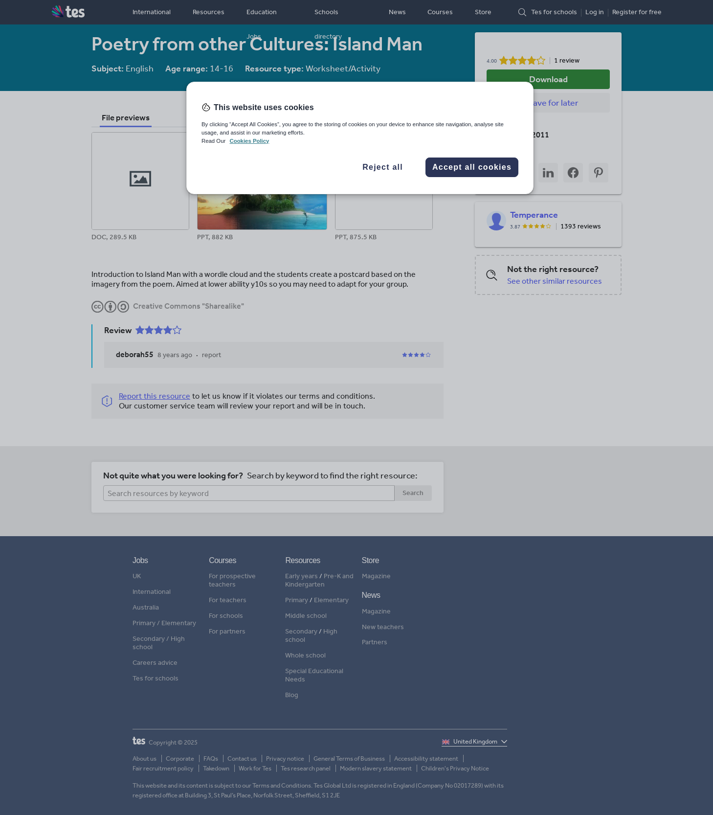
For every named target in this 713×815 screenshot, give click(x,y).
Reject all (382, 167)
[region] (360, 138)
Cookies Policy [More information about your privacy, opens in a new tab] (249, 141)
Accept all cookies (472, 167)
